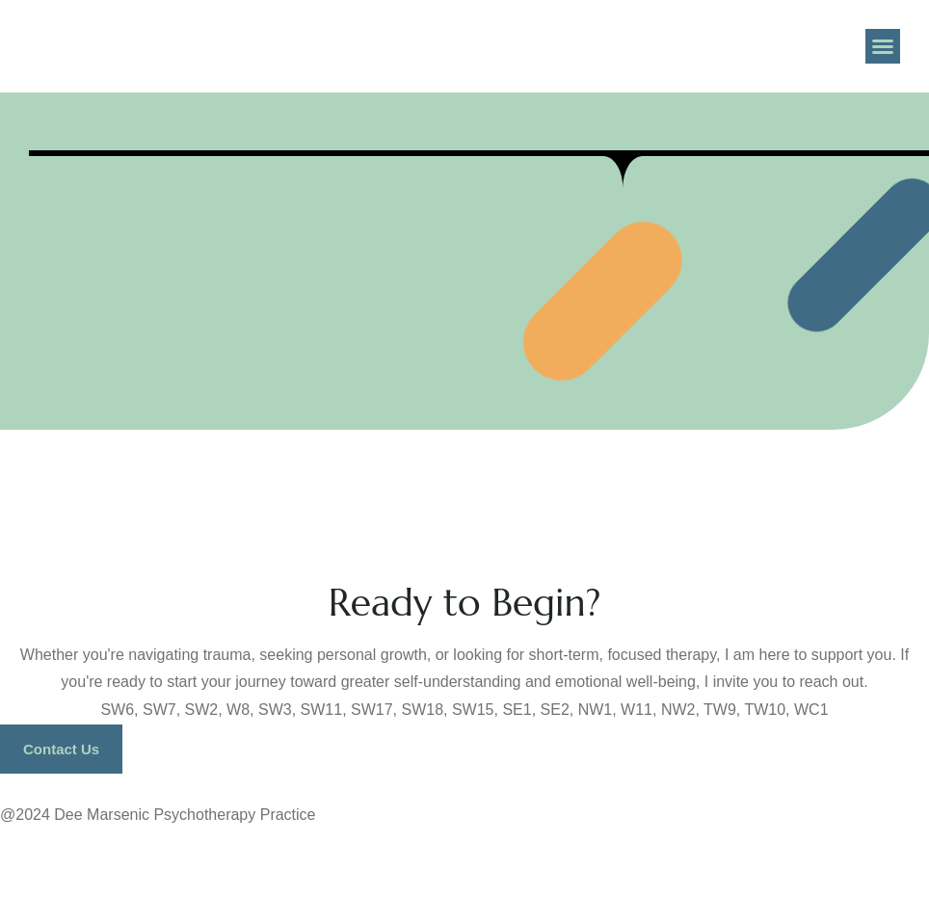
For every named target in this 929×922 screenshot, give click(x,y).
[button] (882, 46)
